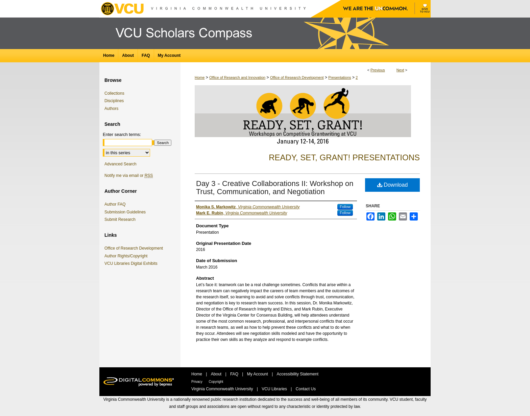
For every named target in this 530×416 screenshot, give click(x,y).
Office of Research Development (297, 77)
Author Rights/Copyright (127, 256)
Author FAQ (115, 204)
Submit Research (120, 219)
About (217, 374)
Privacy (197, 382)
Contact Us (306, 389)
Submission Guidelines (125, 212)
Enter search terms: (122, 134)
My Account (258, 374)
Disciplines (114, 100)
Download (392, 185)
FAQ (234, 374)
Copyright (216, 382)
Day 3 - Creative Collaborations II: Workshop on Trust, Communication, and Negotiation (274, 187)
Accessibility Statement (297, 374)
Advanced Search (120, 164)
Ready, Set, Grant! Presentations (344, 157)
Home (199, 77)
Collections (114, 93)
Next (400, 70)
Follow (345, 207)
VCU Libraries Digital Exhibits (132, 263)
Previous (377, 70)
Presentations (339, 77)
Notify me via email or (128, 175)
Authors (111, 108)
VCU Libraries (275, 389)
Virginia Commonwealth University (222, 389)
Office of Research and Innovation (237, 77)
